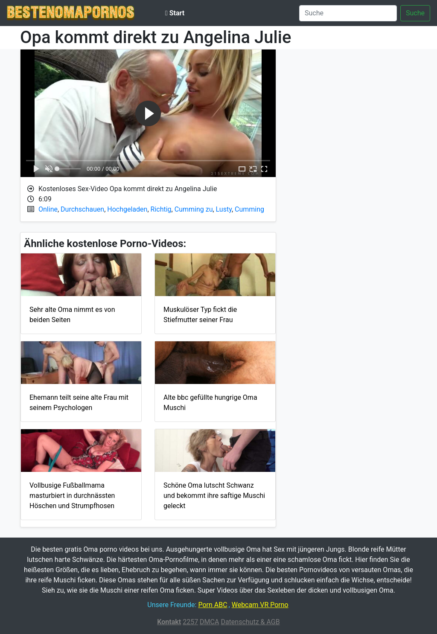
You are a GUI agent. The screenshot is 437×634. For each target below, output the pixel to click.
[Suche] (348, 13)
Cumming (249, 209)
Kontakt (169, 622)
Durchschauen (82, 209)
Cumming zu (194, 209)
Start (174, 13)
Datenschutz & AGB (250, 622)
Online (48, 209)
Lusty (224, 209)
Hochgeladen (127, 209)
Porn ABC (212, 605)
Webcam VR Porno (260, 605)
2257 (190, 622)
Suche (415, 13)
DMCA (209, 622)
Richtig (161, 209)
